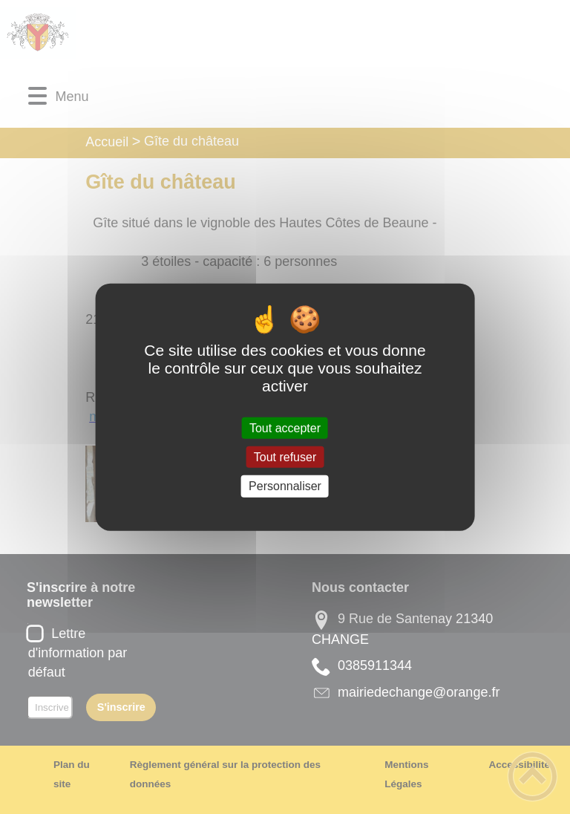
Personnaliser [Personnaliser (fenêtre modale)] (285, 486)
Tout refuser (285, 457)
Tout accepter (285, 428)
